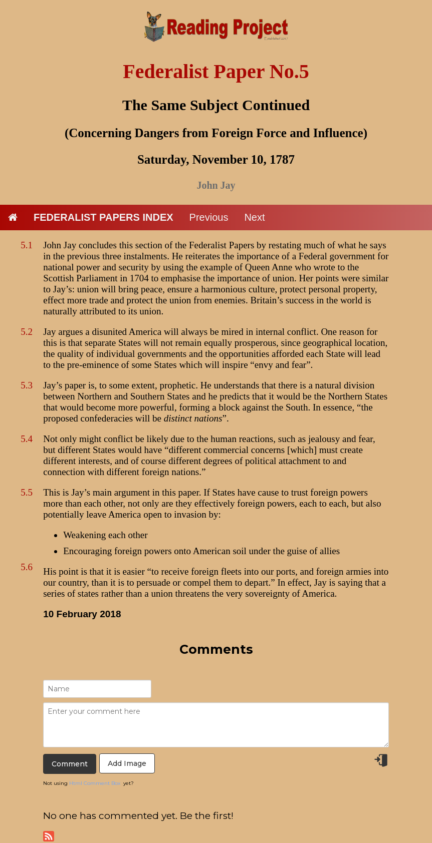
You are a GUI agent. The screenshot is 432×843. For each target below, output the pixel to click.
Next (254, 217)
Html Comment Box (94, 783)
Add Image (127, 763)
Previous (209, 217)
